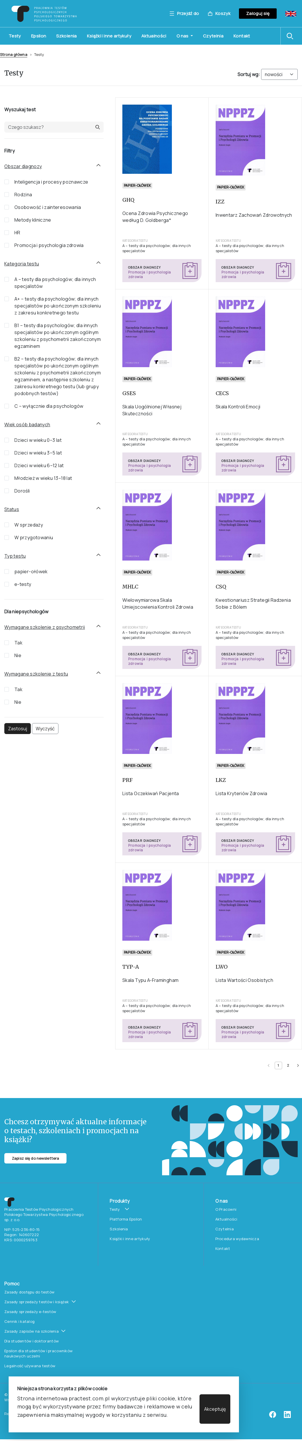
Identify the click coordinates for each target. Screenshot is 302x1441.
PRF (127, 780)
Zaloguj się (257, 13)
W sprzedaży (28, 525)
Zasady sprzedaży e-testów (30, 1311)
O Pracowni (226, 1209)
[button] (291, 36)
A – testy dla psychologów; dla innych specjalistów (55, 282)
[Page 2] (288, 1065)
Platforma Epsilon (126, 1219)
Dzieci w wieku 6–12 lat (39, 465)
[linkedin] (287, 1416)
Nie (17, 655)
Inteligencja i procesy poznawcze (51, 182)
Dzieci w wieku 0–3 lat (38, 440)
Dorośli (22, 491)
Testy (15, 36)
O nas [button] (182, 36)
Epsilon (38, 36)
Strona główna (13, 54)
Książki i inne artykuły (109, 36)
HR (17, 232)
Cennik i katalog (19, 1321)
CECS (222, 393)
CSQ (221, 586)
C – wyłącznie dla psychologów (48, 406)
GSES (129, 393)
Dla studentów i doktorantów (31, 1341)
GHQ (128, 200)
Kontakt (241, 36)
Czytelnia (213, 36)
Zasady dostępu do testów (29, 1292)
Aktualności (153, 36)
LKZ (221, 780)
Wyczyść (45, 728)
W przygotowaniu (33, 537)
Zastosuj (17, 728)
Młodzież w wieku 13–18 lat (43, 478)
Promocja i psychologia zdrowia (49, 245)
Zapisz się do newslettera (35, 1158)
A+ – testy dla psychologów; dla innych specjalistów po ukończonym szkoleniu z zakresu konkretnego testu (57, 306)
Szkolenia (66, 36)
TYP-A (130, 966)
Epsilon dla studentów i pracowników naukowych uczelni (38, 1353)
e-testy (22, 584)
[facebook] (272, 1416)
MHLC (130, 586)
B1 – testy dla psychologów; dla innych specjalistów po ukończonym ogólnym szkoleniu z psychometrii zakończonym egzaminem (57, 335)
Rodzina (23, 194)
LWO (222, 966)
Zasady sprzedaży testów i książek (36, 1301)
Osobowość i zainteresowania (47, 207)
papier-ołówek (31, 571)
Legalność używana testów (29, 1365)
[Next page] (298, 1065)
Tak (18, 643)
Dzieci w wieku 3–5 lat (38, 453)
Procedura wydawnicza (237, 1238)
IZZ (220, 201)
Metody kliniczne (32, 220)
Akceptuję (215, 1409)
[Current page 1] (278, 1065)
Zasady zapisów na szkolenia (31, 1331)
